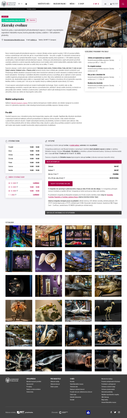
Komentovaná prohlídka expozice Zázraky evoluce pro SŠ (103, 68)
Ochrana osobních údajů (108, 386)
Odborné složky (55, 381)
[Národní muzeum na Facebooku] (94, 4)
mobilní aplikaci (74, 145)
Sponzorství (29, 384)
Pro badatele (56, 379)
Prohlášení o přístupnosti (109, 384)
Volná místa (29, 392)
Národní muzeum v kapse (19, 103)
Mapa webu (105, 399)
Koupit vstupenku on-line (60, 184)
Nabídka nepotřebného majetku (110, 394)
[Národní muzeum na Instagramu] (98, 4)
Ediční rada (73, 394)
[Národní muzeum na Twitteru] (96, 4)
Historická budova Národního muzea (13, 40)
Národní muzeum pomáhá (33, 381)
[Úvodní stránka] (8, 4)
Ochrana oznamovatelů (108, 389)
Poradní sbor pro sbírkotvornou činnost (81, 392)
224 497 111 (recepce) (49, 40)
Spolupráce (31, 379)
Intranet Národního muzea (109, 402)
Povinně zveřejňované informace (111, 381)
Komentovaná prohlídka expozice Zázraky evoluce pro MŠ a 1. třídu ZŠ (103, 60)
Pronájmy (29, 386)
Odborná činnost (55, 384)
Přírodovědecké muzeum (18, 9)
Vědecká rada (74, 386)
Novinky (72, 381)
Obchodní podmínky (107, 392)
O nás (72, 379)
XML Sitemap (105, 397)
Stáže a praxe (54, 386)
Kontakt (72, 399)
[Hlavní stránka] (6, 9)
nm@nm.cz (33, 40)
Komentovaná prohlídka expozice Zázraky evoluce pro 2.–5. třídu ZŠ (103, 77)
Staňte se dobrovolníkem (33, 389)
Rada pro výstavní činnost (77, 389)
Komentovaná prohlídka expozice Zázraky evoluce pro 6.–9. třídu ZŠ (103, 85)
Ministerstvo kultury (107, 379)
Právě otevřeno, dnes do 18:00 (13, 20)
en (21, 4)
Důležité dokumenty (75, 397)
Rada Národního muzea (76, 384)
